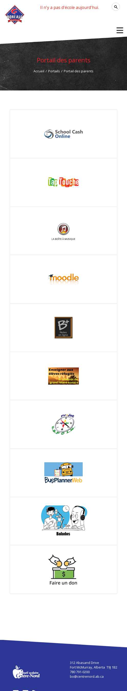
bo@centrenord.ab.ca (87, 676)
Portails (54, 71)
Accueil (39, 71)
